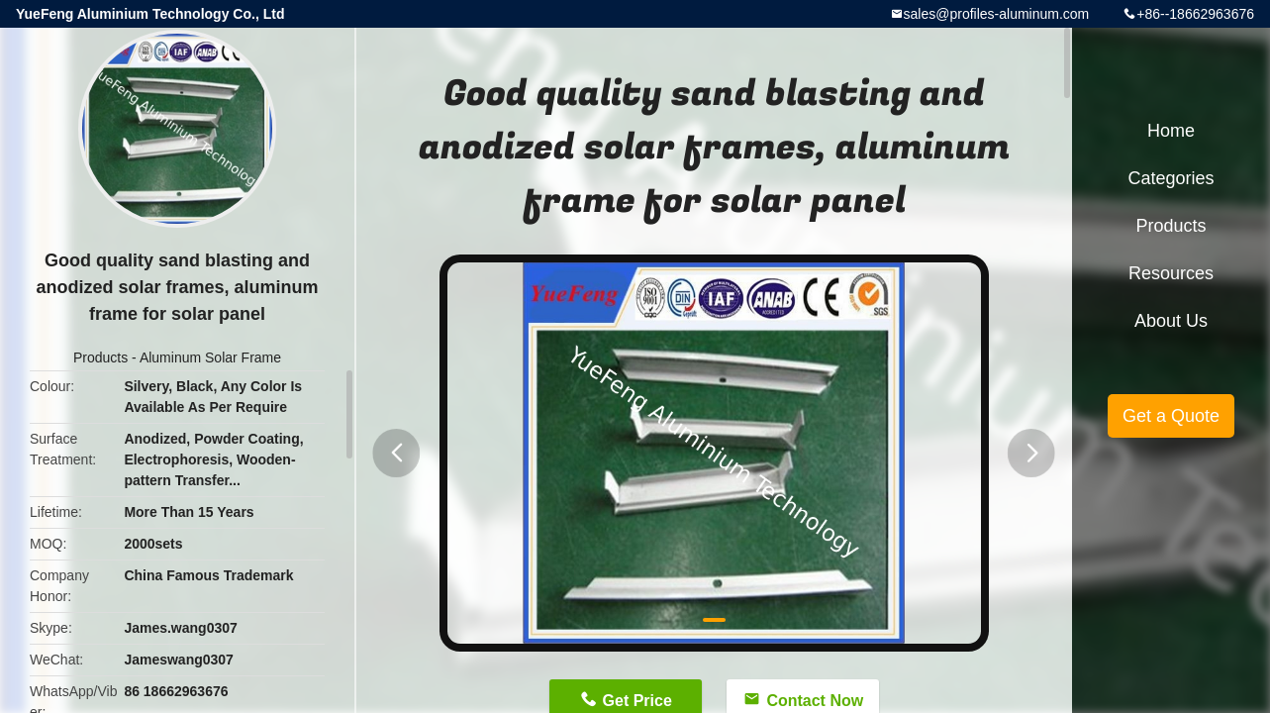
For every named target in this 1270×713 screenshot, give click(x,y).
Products (100, 357)
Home (1171, 131)
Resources (1171, 273)
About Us (1171, 321)
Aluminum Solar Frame (210, 357)
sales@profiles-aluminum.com (997, 14)
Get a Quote (1171, 416)
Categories (1170, 178)
